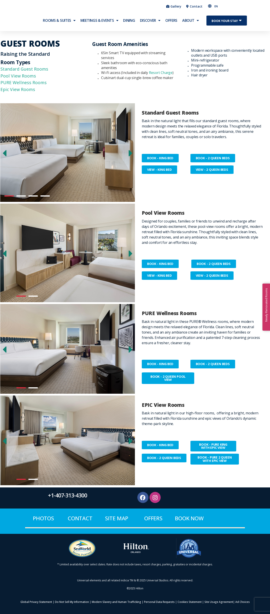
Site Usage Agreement (218, 602)
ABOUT (190, 23)
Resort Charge (160, 72)
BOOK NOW (189, 518)
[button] (236, 6)
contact (80, 518)
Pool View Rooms (18, 76)
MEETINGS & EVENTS (99, 23)
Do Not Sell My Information (72, 602)
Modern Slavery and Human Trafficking (116, 602)
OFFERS (171, 23)
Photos (43, 518)
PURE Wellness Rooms (23, 82)
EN (216, 6)
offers (153, 518)
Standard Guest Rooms (24, 69)
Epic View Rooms (17, 89)
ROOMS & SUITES (59, 23)
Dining (129, 23)
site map (116, 518)
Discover (150, 23)
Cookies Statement (190, 602)
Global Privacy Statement (36, 602)
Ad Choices (242, 602)
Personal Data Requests (159, 602)
